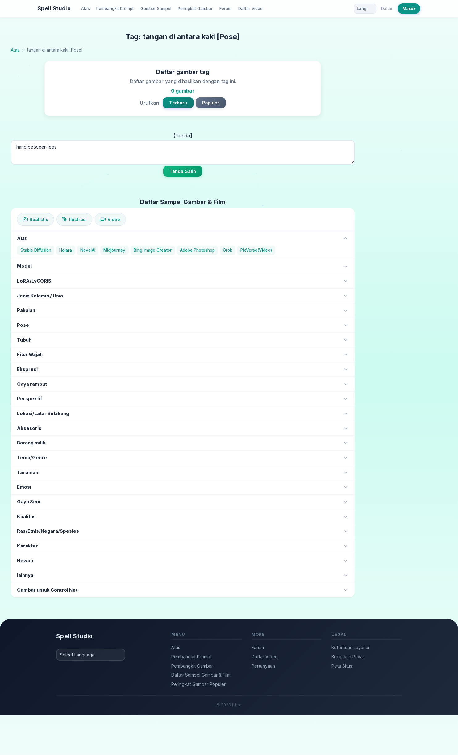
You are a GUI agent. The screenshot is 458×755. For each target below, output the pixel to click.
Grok (227, 250)
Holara (65, 250)
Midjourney (114, 250)
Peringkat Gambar (195, 8)
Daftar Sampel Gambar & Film (201, 674)
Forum (225, 8)
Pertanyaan (263, 666)
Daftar (387, 8)
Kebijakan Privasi (348, 656)
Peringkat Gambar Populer (198, 684)
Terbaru (178, 102)
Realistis (35, 219)
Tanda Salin (182, 171)
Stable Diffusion (35, 250)
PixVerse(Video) (256, 250)
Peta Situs (341, 666)
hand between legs (183, 152)
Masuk (408, 8)
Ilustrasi (74, 219)
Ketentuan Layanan (351, 647)
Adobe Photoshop (197, 250)
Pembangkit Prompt (115, 8)
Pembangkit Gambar (192, 666)
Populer (210, 102)
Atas (85, 8)
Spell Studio (54, 8)
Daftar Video (250, 8)
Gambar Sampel (155, 8)
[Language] (365, 9)
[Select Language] (90, 655)
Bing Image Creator (153, 250)
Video (110, 219)
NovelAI (87, 250)
